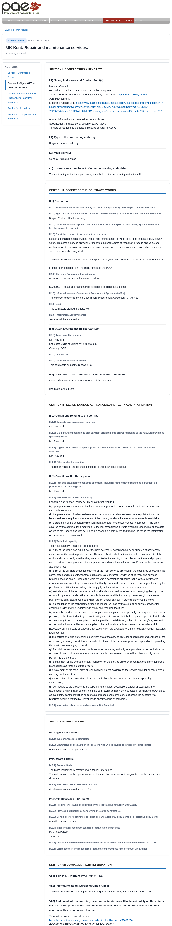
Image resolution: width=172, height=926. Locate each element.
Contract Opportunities (118, 21)
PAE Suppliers (58, 21)
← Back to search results (15, 29)
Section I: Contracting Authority (19, 74)
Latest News (23, 21)
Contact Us (76, 21)
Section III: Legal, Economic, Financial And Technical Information (22, 98)
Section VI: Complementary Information (22, 116)
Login (138, 21)
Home (10, 21)
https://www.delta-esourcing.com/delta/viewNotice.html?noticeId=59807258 (91, 920)
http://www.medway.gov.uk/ (133, 94)
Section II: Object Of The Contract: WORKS (21, 85)
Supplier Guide (93, 21)
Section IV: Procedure (19, 108)
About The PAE (40, 21)
